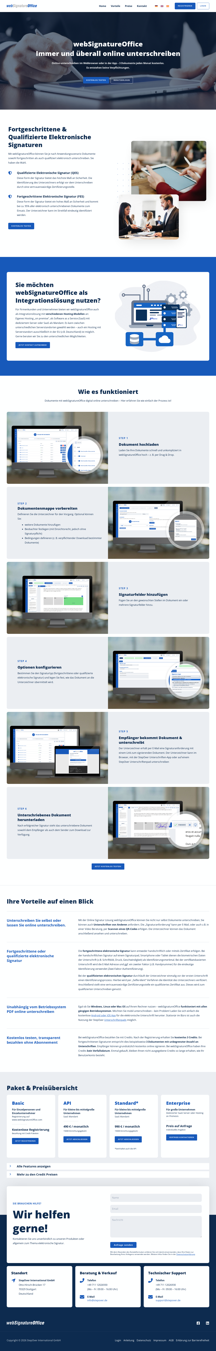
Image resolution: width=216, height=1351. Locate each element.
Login (118, 1340)
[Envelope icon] (82, 1297)
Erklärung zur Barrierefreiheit (192, 1340)
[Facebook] (198, 1323)
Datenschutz (144, 1340)
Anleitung (128, 1340)
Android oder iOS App (103, 1015)
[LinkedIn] (207, 1323)
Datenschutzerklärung (185, 1254)
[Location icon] (13, 1280)
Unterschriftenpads (115, 1020)
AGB (171, 1340)
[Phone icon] (82, 1280)
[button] (96, 80)
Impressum (159, 1340)
